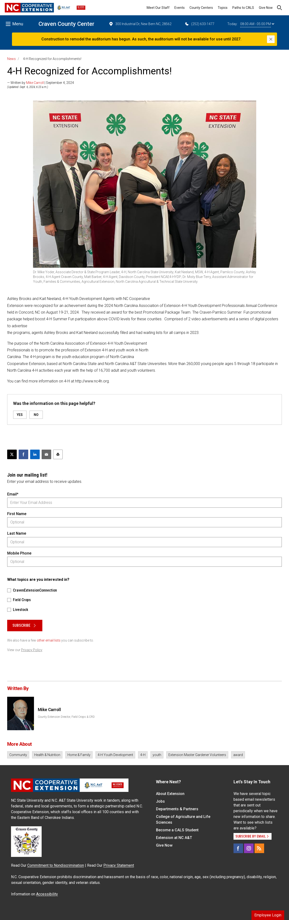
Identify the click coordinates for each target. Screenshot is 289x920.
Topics (223, 8)
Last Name (16, 533)
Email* (12, 494)
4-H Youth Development (115, 755)
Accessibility (47, 894)
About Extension (170, 793)
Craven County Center (66, 24)
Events (179, 8)
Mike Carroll (35, 83)
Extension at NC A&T (174, 837)
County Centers (201, 8)
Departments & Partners (177, 809)
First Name (16, 514)
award (238, 755)
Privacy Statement (118, 865)
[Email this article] (46, 454)
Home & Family (78, 755)
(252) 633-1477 (199, 24)
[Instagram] (249, 848)
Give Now (266, 8)
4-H (142, 755)
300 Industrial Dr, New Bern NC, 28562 (140, 24)
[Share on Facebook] (23, 454)
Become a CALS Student (177, 830)
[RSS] (259, 848)
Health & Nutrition (47, 755)
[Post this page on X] (12, 454)
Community (18, 755)
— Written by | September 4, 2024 (40, 83)
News (11, 59)
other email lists (49, 640)
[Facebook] (238, 848)
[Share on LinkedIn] (35, 454)
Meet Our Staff (158, 8)
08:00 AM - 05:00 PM (257, 24)
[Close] (271, 39)
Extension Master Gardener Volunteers (197, 755)
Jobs (160, 801)
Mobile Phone (19, 553)
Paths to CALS (243, 8)
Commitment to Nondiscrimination (55, 865)
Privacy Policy (31, 650)
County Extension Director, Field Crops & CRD (66, 717)
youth (157, 755)
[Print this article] (58, 454)
